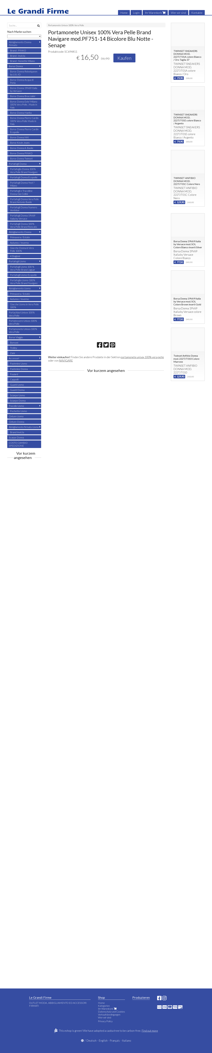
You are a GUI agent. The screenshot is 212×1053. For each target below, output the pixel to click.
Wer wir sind (178, 12)
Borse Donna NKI (19, 137)
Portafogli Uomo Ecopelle (23, 274)
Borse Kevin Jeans (20, 142)
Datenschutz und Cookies (111, 1011)
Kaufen (124, 58)
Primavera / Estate (20, 237)
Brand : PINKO (18, 50)
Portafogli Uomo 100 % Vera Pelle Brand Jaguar (22, 268)
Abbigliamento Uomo (20, 288)
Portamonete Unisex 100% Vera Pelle (66, 25)
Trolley (13, 347)
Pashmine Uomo (18, 363)
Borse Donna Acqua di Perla (21, 81)
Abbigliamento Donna (20, 231)
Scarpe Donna (16, 437)
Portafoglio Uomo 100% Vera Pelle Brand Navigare (24, 282)
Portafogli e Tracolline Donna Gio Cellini (21, 192)
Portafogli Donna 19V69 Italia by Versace (22, 217)
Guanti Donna (17, 389)
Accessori (14, 358)
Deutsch (91, 1040)
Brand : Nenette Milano (22, 60)
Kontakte (196, 12)
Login (136, 12)
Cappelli (14, 379)
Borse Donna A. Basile (21, 148)
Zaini (12, 353)
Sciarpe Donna (18, 400)
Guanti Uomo (17, 384)
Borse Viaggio (16, 337)
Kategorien (104, 1005)
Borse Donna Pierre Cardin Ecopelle (24, 131)
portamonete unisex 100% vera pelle (142, 357)
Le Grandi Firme (38, 10)
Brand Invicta (17, 432)
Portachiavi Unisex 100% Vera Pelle (22, 314)
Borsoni (14, 342)
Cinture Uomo (16, 416)
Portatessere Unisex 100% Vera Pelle (23, 322)
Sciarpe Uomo (17, 395)
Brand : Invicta (17, 55)
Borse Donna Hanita (21, 112)
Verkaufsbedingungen (109, 1014)
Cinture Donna (16, 421)
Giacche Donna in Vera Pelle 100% (22, 249)
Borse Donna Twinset (21, 158)
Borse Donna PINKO (21, 153)
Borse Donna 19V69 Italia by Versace (23, 89)
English (103, 1040)
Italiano (126, 1040)
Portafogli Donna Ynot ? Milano (22, 184)
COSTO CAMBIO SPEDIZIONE (18, 444)
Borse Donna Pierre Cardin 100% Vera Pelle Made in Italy (24, 120)
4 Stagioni (15, 256)
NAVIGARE (66, 360)
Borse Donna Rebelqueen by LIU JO (23, 73)
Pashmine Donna (19, 368)
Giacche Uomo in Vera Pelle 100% (24, 306)
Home (124, 12)
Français (115, 1040)
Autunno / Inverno (19, 242)
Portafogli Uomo (17, 261)
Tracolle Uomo (16, 405)
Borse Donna (16, 66)
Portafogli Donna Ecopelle (23, 177)
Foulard (14, 374)
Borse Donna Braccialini (22, 96)
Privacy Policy (105, 1021)
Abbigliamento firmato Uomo (24, 426)
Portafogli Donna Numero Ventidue (23, 209)
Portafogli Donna (17, 163)
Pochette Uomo (18, 411)
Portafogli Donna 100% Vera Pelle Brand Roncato (23, 225)
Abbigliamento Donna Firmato (20, 43)
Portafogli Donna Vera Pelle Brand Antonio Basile (24, 200)
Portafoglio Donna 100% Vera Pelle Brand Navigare (24, 170)
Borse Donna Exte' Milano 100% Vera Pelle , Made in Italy (23, 104)
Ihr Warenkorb (155, 12)
